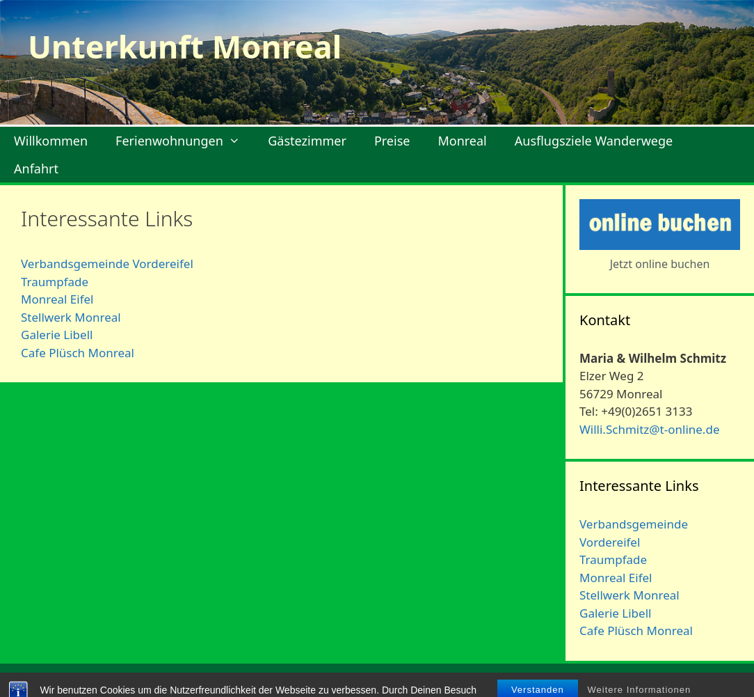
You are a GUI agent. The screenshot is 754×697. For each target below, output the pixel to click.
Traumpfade (54, 282)
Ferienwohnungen (184, 141)
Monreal (462, 140)
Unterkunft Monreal (185, 46)
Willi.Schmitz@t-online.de (649, 429)
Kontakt (528, 681)
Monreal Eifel (57, 299)
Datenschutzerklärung (685, 681)
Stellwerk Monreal (71, 317)
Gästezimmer (307, 140)
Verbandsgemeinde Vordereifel (107, 264)
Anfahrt (36, 168)
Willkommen (51, 140)
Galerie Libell (57, 335)
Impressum (589, 681)
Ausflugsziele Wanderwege (594, 140)
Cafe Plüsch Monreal (77, 353)
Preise (392, 140)
